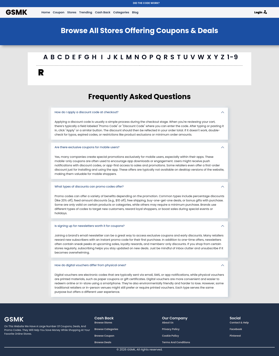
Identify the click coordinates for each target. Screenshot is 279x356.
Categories (121, 12)
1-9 (232, 57)
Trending (85, 12)
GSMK (16, 12)
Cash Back (102, 12)
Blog (135, 12)
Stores (71, 12)
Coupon (58, 12)
